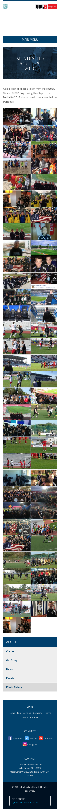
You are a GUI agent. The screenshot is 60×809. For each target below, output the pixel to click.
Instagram (32, 744)
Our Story (11, 660)
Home (30, 23)
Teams (48, 713)
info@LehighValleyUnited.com (25, 772)
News (9, 669)
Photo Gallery (14, 687)
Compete (38, 713)
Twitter (33, 738)
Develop (27, 713)
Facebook (18, 738)
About (25, 717)
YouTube (48, 738)
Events (10, 678)
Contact (11, 651)
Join (19, 713)
